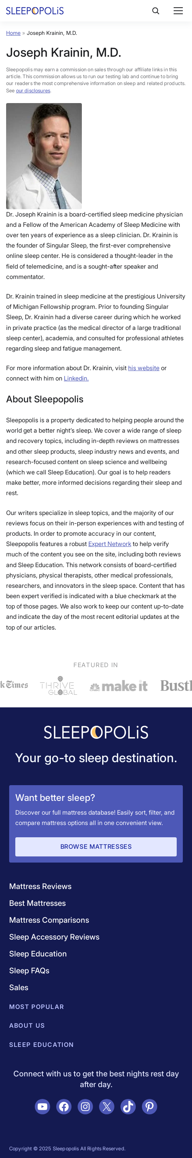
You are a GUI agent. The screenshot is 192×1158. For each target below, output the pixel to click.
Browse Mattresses (96, 846)
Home (13, 33)
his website (143, 368)
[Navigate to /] (96, 733)
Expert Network (109, 544)
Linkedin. (76, 378)
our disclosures (33, 90)
